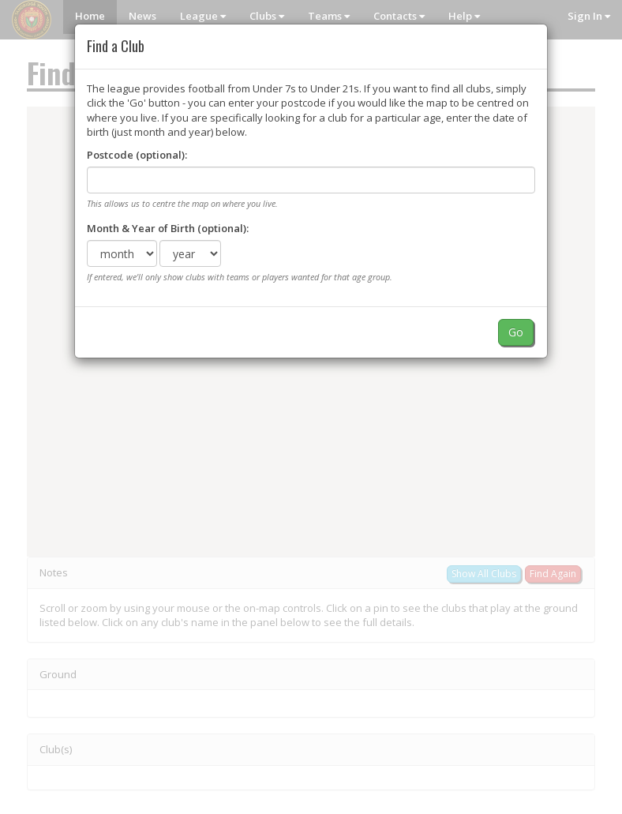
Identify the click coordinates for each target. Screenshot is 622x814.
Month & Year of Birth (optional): (168, 228)
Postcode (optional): (137, 155)
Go (515, 331)
